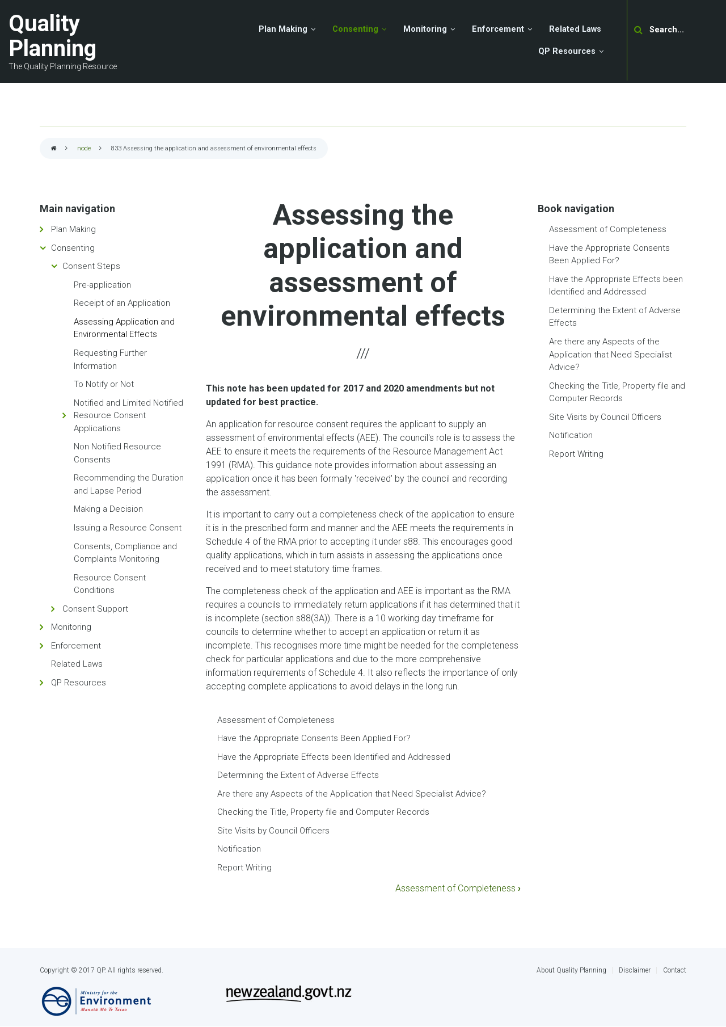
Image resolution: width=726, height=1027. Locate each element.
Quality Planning (52, 36)
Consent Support (95, 609)
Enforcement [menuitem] (498, 29)
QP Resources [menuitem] (567, 51)
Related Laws (77, 664)
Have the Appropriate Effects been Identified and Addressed (333, 757)
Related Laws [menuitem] (575, 29)
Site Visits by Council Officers (273, 831)
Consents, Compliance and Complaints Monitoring (125, 553)
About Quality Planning (571, 970)
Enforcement (76, 646)
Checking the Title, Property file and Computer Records (323, 812)
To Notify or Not (104, 384)
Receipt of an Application (122, 303)
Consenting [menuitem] (355, 29)
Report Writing (244, 867)
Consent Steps (91, 266)
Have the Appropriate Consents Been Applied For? (314, 738)
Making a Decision (108, 509)
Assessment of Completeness (276, 720)
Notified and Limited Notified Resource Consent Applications (128, 415)
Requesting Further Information (110, 359)
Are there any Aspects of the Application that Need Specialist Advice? (351, 794)
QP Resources (78, 682)
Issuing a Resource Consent (128, 528)
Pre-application (102, 285)
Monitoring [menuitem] (425, 29)
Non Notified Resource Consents (117, 453)
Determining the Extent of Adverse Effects (298, 775)
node (84, 148)
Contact (674, 970)
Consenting (73, 248)
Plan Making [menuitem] (283, 29)
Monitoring (71, 627)
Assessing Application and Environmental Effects (124, 328)
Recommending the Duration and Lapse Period (129, 484)
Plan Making (73, 229)
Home (54, 149)
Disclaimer (635, 970)
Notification (239, 849)
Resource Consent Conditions (110, 584)
